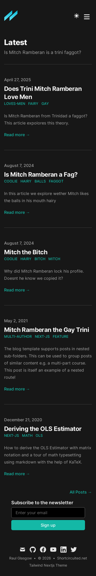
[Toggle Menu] (87, 16)
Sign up (48, 525)
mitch (54, 259)
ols (39, 435)
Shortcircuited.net (72, 558)
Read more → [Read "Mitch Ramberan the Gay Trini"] (17, 388)
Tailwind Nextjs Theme (48, 565)
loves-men (14, 103)
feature (60, 336)
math (27, 435)
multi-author (18, 336)
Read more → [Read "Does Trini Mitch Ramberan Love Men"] (17, 134)
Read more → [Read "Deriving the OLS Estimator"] (17, 473)
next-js (42, 336)
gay (45, 103)
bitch (40, 259)
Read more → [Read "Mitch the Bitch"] (17, 289)
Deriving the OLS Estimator (42, 428)
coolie (10, 181)
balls (40, 181)
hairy (25, 181)
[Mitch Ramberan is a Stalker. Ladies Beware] (12, 15)
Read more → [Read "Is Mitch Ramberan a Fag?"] (17, 212)
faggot (56, 181)
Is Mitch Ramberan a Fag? (41, 174)
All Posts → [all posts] (81, 492)
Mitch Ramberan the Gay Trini (46, 329)
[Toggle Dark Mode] (76, 16)
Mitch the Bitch (25, 252)
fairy (33, 103)
